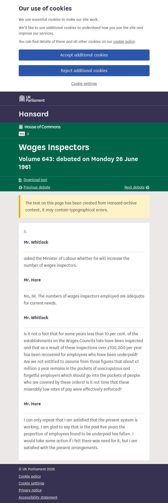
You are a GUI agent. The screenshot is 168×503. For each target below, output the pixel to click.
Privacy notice (30, 490)
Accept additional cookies (84, 55)
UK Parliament (30, 134)
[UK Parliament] (32, 98)
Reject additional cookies (84, 70)
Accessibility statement (38, 497)
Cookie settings (84, 84)
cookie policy (124, 42)
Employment (72, 134)
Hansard (34, 114)
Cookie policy (30, 476)
